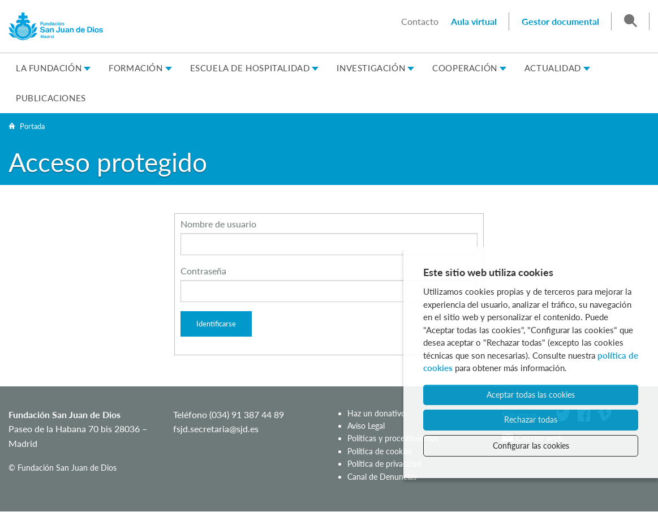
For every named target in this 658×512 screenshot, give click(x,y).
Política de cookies (379, 451)
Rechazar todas (530, 419)
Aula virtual (474, 21)
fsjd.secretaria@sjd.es (216, 428)
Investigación (371, 68)
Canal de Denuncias (381, 476)
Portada (32, 126)
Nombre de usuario (218, 223)
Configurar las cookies (531, 445)
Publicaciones (51, 98)
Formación (135, 68)
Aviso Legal (366, 426)
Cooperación (464, 68)
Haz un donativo (376, 413)
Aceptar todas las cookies (531, 394)
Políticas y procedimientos (392, 438)
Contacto (419, 21)
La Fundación (48, 68)
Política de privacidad (384, 463)
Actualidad (552, 68)
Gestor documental (560, 21)
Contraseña (203, 270)
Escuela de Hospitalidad (250, 68)
